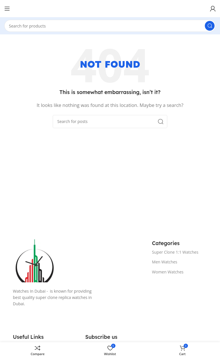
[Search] (110, 26)
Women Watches (168, 272)
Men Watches (164, 262)
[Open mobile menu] (7, 8)
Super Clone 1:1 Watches (175, 252)
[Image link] (77, 260)
